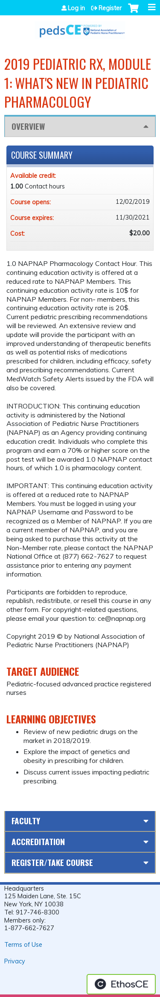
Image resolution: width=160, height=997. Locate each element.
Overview (28, 126)
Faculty (26, 820)
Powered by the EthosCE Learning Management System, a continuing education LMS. (121, 984)
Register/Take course (52, 862)
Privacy (14, 961)
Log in (76, 8)
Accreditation (38, 841)
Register (110, 8)
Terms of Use (23, 944)
